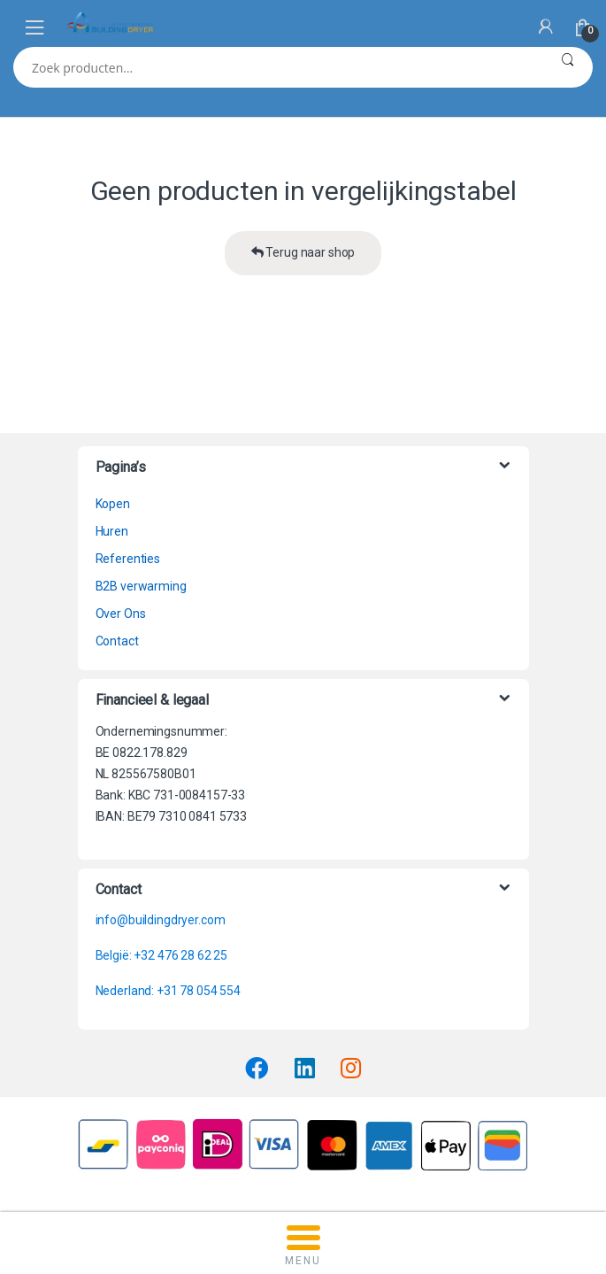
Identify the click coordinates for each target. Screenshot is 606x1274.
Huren (112, 531)
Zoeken (567, 67)
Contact (117, 641)
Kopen (113, 504)
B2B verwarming (141, 586)
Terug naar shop (303, 252)
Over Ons (121, 613)
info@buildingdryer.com (161, 920)
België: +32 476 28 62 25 (162, 955)
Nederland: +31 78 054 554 (169, 991)
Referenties (128, 559)
